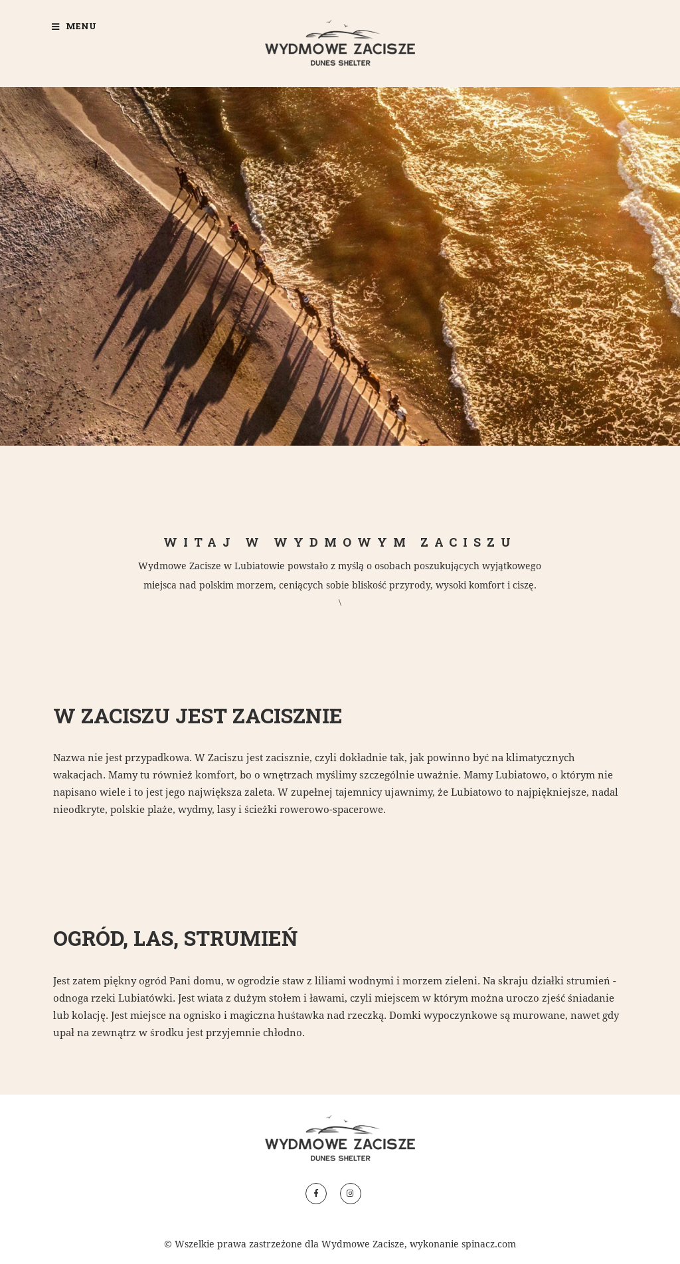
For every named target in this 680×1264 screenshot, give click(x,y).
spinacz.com (489, 1244)
